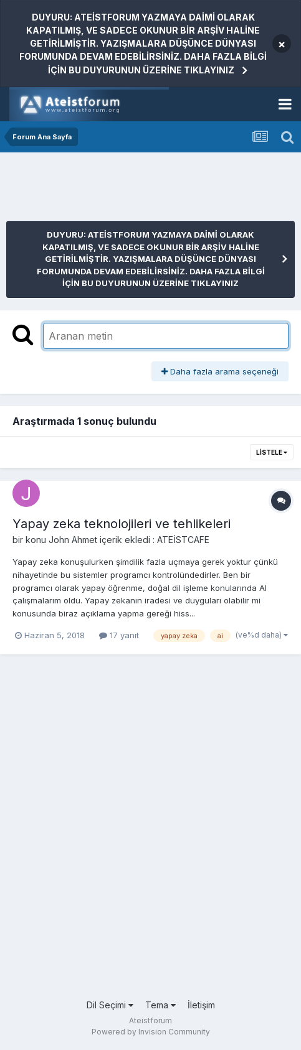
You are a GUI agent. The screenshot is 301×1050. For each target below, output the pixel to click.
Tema (160, 1005)
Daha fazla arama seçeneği (220, 371)
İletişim (201, 1005)
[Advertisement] (106, 190)
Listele (271, 452)
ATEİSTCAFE (183, 539)
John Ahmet (73, 539)
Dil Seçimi (110, 1005)
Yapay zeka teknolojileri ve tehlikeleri (121, 523)
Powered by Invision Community (151, 1031)
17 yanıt (119, 635)
